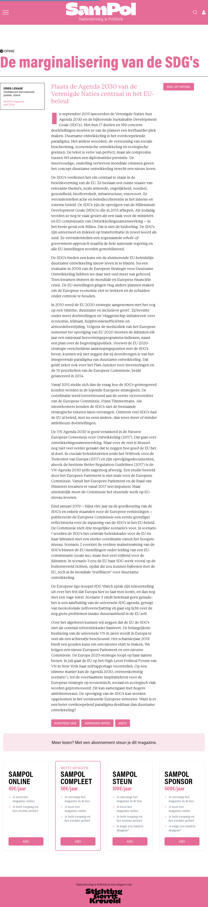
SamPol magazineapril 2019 (13, 103)
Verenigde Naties (97, 723)
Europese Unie (65, 723)
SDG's (122, 723)
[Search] (195, 12)
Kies (26, 841)
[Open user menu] (204, 12)
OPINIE (7, 51)
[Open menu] (5, 12)
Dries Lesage (13, 88)
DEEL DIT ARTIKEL (179, 87)
